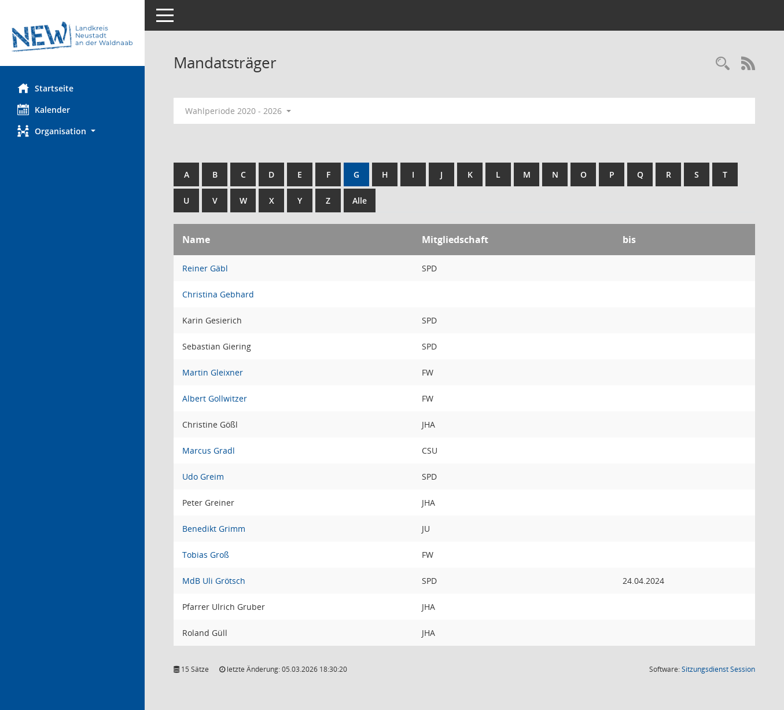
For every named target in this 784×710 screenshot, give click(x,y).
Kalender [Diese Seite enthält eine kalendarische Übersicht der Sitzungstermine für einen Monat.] (43, 109)
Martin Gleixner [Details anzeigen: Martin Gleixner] (212, 372)
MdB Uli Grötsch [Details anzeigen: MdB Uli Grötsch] (213, 580)
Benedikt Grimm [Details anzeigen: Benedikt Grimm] (213, 528)
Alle (359, 200)
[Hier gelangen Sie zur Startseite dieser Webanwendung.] (72, 37)
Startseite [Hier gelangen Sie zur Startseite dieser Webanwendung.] (45, 88)
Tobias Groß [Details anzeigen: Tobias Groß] (205, 554)
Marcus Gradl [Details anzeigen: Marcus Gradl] (208, 450)
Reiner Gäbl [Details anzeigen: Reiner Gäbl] (205, 268)
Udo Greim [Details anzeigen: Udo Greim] (203, 476)
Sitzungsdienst (718, 669)
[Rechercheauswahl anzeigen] (722, 63)
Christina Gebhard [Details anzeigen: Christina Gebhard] (218, 294)
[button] (72, 131)
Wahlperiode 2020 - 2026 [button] (238, 110)
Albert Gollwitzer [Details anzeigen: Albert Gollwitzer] (214, 398)
